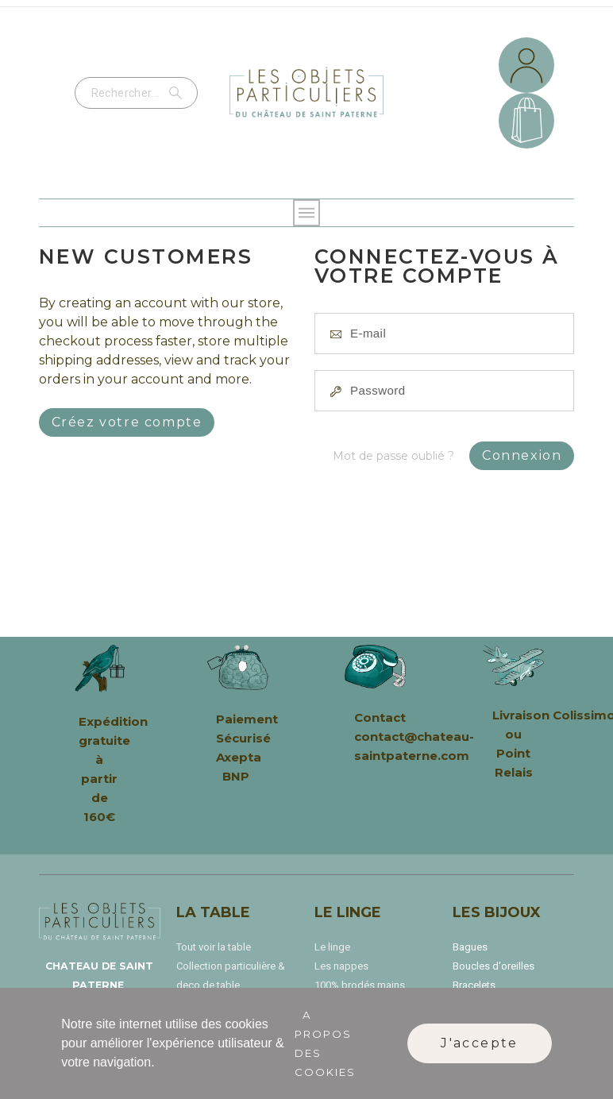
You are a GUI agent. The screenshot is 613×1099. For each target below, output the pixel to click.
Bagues (470, 947)
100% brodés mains (359, 985)
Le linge (332, 947)
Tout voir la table (213, 947)
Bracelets (474, 985)
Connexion (521, 455)
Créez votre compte (127, 422)
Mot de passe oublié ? (393, 456)
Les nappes (341, 966)
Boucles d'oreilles (493, 966)
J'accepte (480, 1043)
